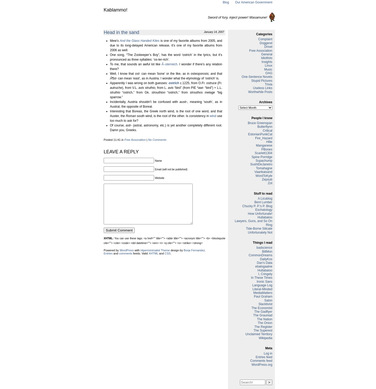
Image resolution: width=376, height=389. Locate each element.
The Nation (264, 319)
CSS (168, 261)
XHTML (153, 261)
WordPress (127, 258)
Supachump (264, 160)
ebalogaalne (263, 266)
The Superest (263, 330)
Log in (268, 353)
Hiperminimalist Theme (155, 258)
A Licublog (265, 198)
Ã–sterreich (169, 64)
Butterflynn (264, 127)
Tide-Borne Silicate (259, 228)
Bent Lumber (263, 202)
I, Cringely (265, 274)
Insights (267, 62)
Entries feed (264, 357)
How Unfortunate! (260, 214)
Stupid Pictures (261, 81)
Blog (226, 2)
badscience (264, 247)
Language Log (262, 285)
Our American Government (253, 2)
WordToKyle (264, 176)
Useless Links (262, 88)
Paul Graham (263, 296)
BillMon (267, 251)
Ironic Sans (264, 281)
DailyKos (266, 259)
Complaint (265, 39)
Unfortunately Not (260, 232)
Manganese (264, 145)
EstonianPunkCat (260, 134)
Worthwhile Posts (260, 92)
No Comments (157, 139)
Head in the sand (121, 32)
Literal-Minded (262, 289)
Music (268, 69)
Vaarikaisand (263, 172)
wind (213, 116)
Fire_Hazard (263, 138)
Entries (108, 261)
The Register (263, 327)
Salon (268, 300)
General (266, 54)
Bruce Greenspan (260, 123)
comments (125, 261)
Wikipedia (265, 338)
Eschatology (263, 210)
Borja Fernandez (194, 258)
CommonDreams (260, 255)
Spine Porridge (262, 157)
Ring (269, 225)
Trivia (268, 84)
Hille (269, 142)
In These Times (261, 278)
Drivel (268, 47)
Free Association (135, 139)
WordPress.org (261, 365)
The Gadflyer (263, 311)
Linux (268, 65)
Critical (267, 130)
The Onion (265, 323)
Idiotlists (266, 58)
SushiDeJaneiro (261, 164)
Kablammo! (115, 10)
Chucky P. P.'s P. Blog (257, 206)
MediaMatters (262, 293)
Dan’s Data (264, 263)
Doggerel (266, 43)
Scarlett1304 (263, 153)
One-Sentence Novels (257, 77)
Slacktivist (265, 304)
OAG (268, 73)
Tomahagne (264, 168)
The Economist (261, 308)
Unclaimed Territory (258, 334)
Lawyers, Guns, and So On (253, 221)
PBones (266, 149)
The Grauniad (262, 315)
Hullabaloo (264, 217)
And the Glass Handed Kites (140, 41)
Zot (270, 183)
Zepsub (267, 179)
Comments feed (261, 361)
